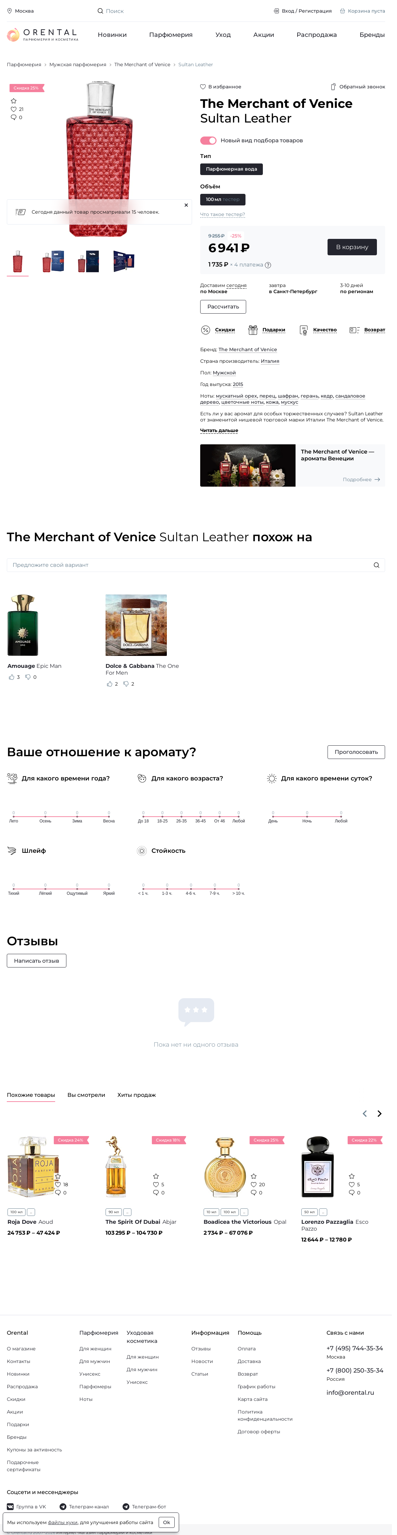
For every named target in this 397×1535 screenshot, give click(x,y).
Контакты (18, 1361)
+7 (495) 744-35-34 (355, 1348)
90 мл (114, 1212)
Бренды (372, 35)
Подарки (18, 1424)
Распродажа (317, 35)
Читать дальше (219, 430)
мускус (289, 402)
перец (267, 396)
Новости (202, 1361)
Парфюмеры (95, 1386)
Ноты (86, 1399)
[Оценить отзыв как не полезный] (28, 677)
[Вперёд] (379, 1113)
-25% (235, 236)
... (31, 1212)
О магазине (21, 1349)
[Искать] (376, 565)
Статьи (199, 1374)
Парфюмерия (171, 35)
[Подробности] (268, 265)
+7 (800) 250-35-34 (355, 1370)
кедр (327, 396)
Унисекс (89, 1374)
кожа (272, 402)
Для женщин (95, 1349)
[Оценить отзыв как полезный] (11, 677)
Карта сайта (253, 1399)
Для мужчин (94, 1361)
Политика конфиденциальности (265, 1415)
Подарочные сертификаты (24, 1466)
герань (309, 396)
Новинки (112, 35)
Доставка (249, 1361)
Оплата (247, 1349)
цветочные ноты (242, 402)
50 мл (309, 1212)
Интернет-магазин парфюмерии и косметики (104, 1532)
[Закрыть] (186, 205)
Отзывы (201, 1349)
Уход (223, 35)
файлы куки (63, 1522)
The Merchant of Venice (248, 349)
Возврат (248, 1374)
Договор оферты (259, 1432)
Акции (263, 35)
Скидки (16, 1399)
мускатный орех (236, 396)
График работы (256, 1386)
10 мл (211, 1212)
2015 (238, 384)
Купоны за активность (34, 1450)
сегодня (236, 285)
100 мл (16, 1212)
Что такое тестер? (222, 214)
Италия (270, 361)
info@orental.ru (350, 1392)
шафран (288, 396)
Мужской (224, 373)
